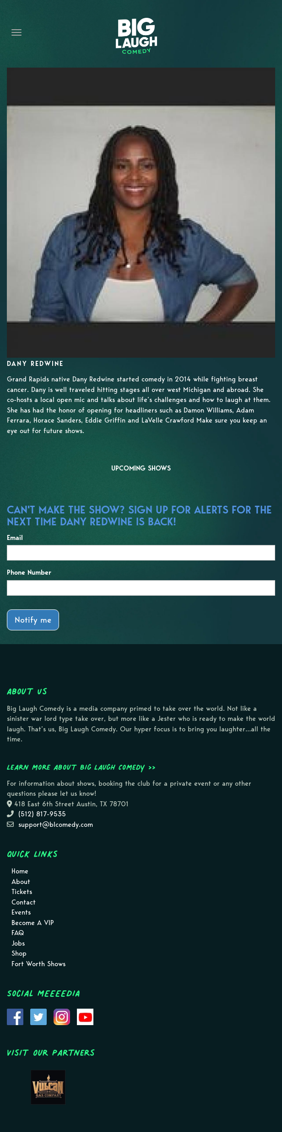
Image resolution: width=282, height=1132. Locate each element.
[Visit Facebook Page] (15, 1016)
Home (19, 871)
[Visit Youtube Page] (85, 1016)
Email (15, 538)
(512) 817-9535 (42, 814)
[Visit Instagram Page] (62, 1016)
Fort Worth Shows (38, 964)
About (20, 882)
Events (21, 912)
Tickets (21, 892)
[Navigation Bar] (16, 32)
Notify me (33, 619)
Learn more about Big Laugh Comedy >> (81, 767)
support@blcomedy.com (55, 824)
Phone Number (29, 572)
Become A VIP (32, 923)
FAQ (17, 933)
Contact (23, 902)
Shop (19, 953)
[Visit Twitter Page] (38, 1016)
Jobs (18, 943)
